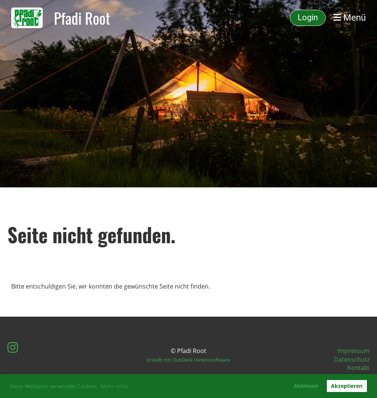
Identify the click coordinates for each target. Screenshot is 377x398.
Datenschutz (352, 359)
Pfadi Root (82, 17)
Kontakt (358, 368)
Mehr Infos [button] (114, 386)
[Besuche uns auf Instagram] (12, 347)
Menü (349, 17)
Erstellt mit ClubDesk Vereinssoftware (188, 359)
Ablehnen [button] (306, 385)
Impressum (353, 351)
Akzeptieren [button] (346, 385)
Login (308, 17)
